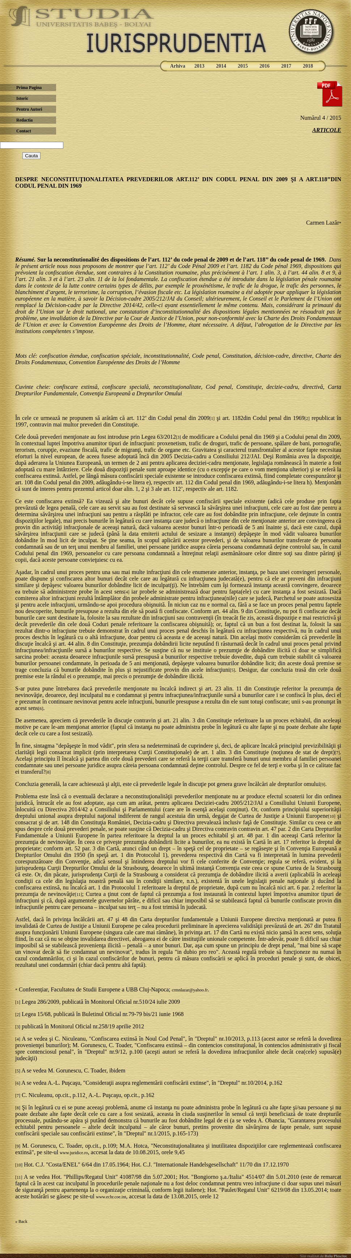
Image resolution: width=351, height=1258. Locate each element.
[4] (126, 592)
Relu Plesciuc (335, 1256)
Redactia (24, 120)
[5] (232, 670)
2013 (199, 66)
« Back (21, 1221)
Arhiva (177, 66)
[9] (322, 784)
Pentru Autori (29, 109)
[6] (40, 708)
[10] (331, 816)
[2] (306, 418)
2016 (264, 66)
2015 (243, 66)
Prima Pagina (29, 87)
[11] (78, 894)
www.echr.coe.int (111, 1196)
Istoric (22, 98)
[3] (178, 437)
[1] (212, 418)
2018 (308, 66)
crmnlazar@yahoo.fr (190, 990)
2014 (221, 66)
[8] (48, 772)
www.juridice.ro (74, 1152)
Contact (23, 130)
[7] (337, 752)
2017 (286, 66)
